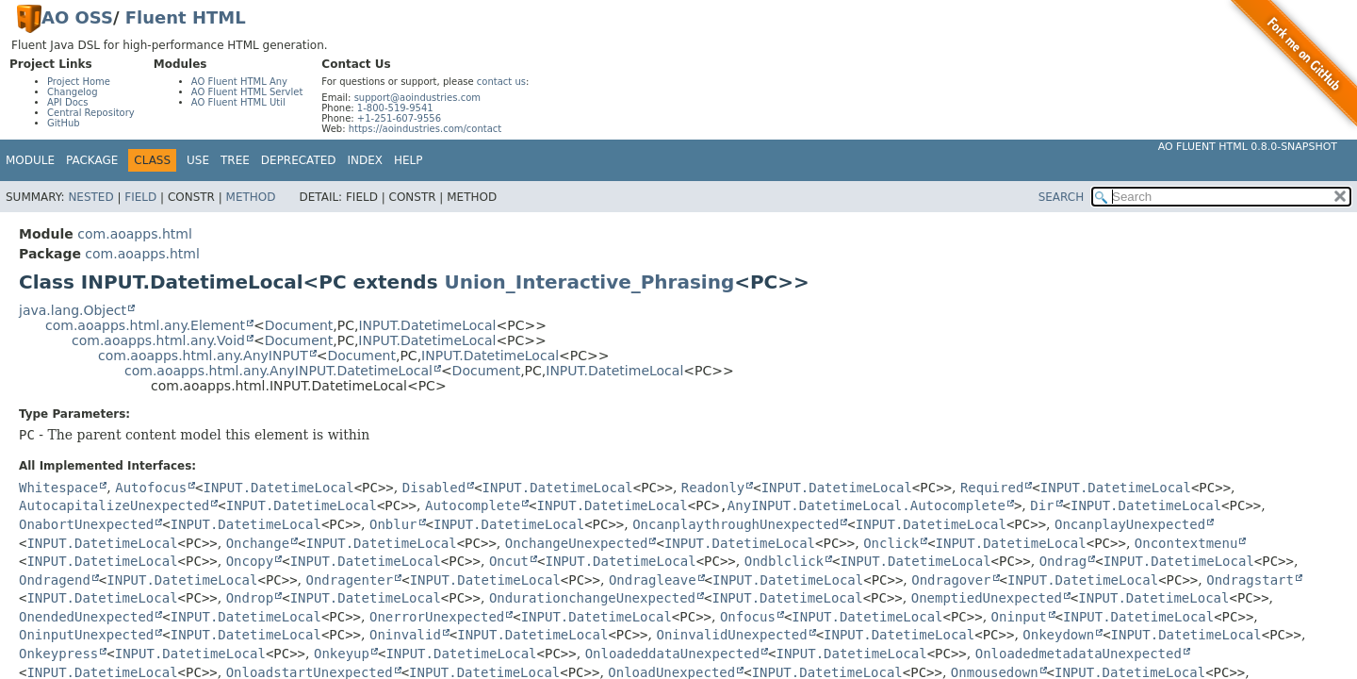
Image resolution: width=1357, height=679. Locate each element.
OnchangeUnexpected (576, 543)
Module (30, 160)
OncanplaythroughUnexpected (735, 524)
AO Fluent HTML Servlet (247, 92)
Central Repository (91, 113)
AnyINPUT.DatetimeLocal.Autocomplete (866, 505)
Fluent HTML (185, 17)
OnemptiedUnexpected (986, 597)
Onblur (393, 524)
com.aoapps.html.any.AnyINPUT (203, 355)
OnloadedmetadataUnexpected (1078, 653)
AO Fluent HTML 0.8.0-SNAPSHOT (1247, 147)
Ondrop (250, 597)
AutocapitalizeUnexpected (114, 505)
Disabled (434, 487)
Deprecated (298, 160)
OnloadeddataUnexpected (672, 653)
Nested (90, 197)
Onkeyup (341, 653)
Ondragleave (652, 580)
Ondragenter (350, 580)
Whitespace (58, 487)
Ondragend (54, 580)
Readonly (712, 487)
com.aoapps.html (134, 233)
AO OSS (77, 17)
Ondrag (1063, 561)
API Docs (68, 102)
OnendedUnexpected (86, 616)
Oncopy (250, 561)
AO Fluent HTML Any (239, 81)
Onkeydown (1058, 634)
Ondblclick (784, 561)
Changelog (72, 92)
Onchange (257, 543)
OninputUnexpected (86, 634)
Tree (235, 160)
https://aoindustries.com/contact (425, 129)
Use (198, 160)
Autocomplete (472, 505)
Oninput (1019, 616)
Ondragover (950, 580)
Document (299, 325)
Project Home (78, 81)
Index (366, 160)
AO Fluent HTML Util (238, 102)
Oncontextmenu (1186, 543)
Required (991, 487)
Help (408, 160)
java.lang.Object (72, 310)
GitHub (63, 123)
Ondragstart (1250, 580)
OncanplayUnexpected (1130, 524)
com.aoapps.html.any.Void (158, 340)
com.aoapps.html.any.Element (145, 325)
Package (92, 160)
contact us (501, 81)
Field (140, 197)
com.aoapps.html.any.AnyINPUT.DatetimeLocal (278, 370)
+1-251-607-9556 (399, 118)
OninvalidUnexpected (731, 634)
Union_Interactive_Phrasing (590, 282)
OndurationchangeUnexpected (592, 597)
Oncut (509, 561)
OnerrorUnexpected (436, 616)
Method (251, 197)
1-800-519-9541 (395, 108)
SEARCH (1061, 197)
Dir (1042, 505)
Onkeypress (58, 653)
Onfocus (748, 616)
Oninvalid (405, 634)
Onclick (891, 543)
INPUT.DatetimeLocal (427, 325)
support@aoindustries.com (417, 97)
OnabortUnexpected (86, 524)
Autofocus (151, 487)
